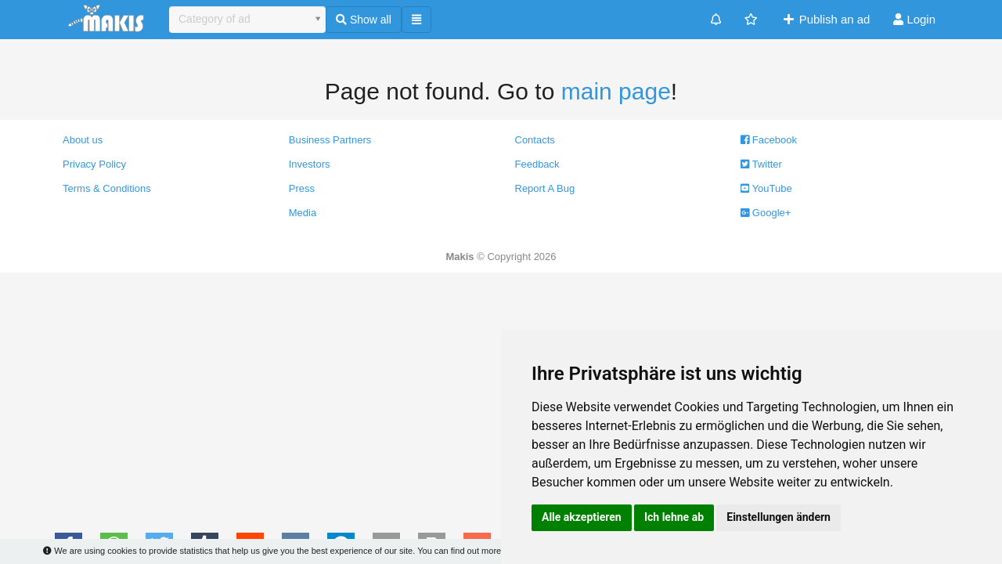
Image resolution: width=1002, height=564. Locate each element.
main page (616, 91)
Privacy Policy (94, 164)
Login (914, 19)
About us (83, 140)
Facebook (769, 140)
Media (302, 213)
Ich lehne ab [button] (674, 517)
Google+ (766, 213)
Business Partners (330, 140)
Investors (309, 164)
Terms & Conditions (107, 188)
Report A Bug (545, 188)
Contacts (535, 140)
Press (302, 188)
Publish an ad (825, 19)
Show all (363, 19)
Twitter (761, 164)
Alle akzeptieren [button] (582, 517)
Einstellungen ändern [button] (778, 517)
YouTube (766, 188)
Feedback (537, 164)
